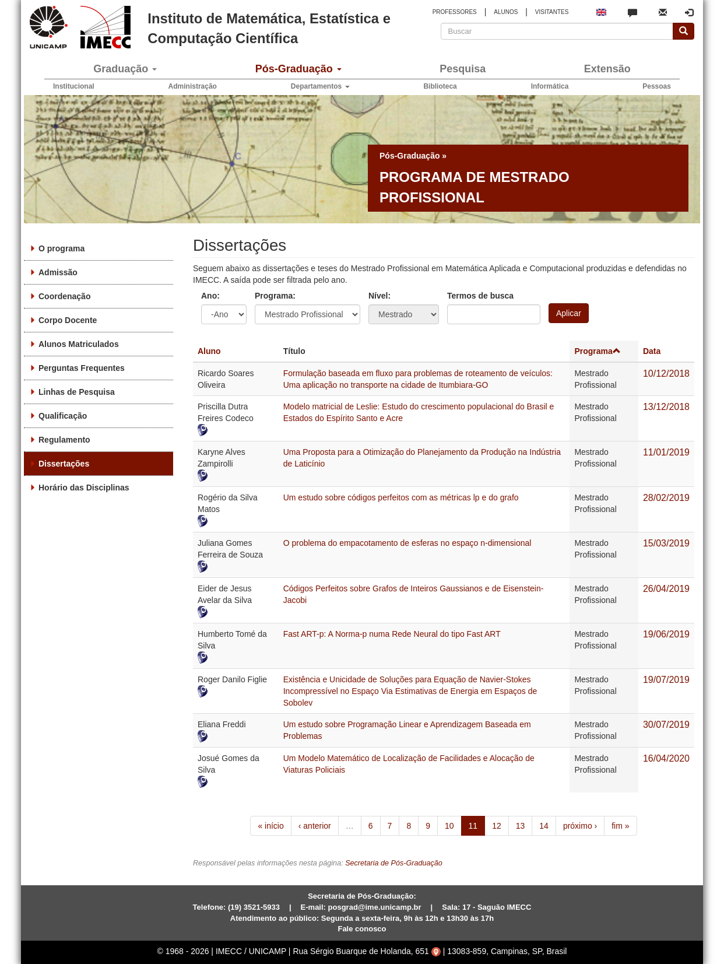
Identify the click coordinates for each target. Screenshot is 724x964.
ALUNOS (506, 12)
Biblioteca (439, 86)
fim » (620, 825)
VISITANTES (552, 12)
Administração (192, 86)
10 (449, 825)
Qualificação (62, 415)
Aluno (209, 351)
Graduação (125, 69)
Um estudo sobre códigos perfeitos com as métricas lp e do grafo (401, 497)
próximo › (580, 825)
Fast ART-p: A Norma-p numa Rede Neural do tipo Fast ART (392, 634)
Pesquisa (463, 69)
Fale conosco (362, 928)
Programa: (275, 295)
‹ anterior (314, 825)
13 (520, 825)
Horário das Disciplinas (83, 487)
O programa (61, 248)
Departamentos (320, 86)
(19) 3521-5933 (254, 907)
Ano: (210, 295)
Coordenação (64, 296)
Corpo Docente (67, 320)
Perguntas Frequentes (81, 368)
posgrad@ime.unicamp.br (374, 907)
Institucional (73, 86)
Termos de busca (480, 295)
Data (651, 351)
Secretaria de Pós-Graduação (393, 863)
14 (544, 825)
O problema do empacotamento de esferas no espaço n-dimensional (407, 543)
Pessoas (656, 86)
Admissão (58, 272)
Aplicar (568, 313)
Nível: (379, 295)
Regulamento (64, 439)
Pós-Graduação (298, 69)
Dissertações (63, 463)
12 (496, 825)
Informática (550, 86)
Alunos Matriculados (78, 344)
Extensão (607, 69)
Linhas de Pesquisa (76, 392)
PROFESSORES (455, 12)
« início (270, 825)
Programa (597, 351)
